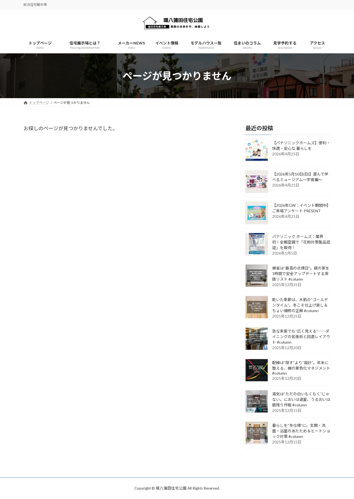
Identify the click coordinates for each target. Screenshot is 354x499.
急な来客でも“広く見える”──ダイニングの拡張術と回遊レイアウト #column (301, 337)
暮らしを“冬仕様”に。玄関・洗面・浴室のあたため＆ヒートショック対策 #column (301, 431)
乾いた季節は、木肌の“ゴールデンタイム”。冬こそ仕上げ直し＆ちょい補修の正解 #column (300, 305)
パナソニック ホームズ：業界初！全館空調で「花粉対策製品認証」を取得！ (301, 242)
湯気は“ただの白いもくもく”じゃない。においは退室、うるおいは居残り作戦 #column (301, 399)
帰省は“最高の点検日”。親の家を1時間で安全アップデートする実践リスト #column (300, 274)
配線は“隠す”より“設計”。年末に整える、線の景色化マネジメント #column (301, 368)
